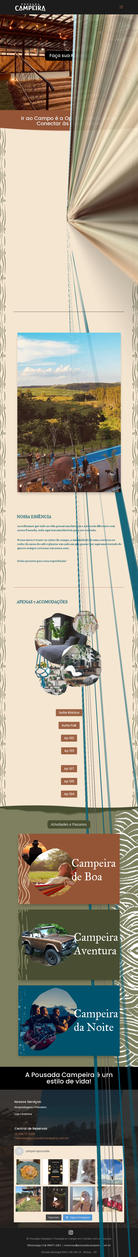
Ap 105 (69, 744)
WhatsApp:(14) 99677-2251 (44, 1245)
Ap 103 (69, 727)
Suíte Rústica (69, 707)
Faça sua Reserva (69, 65)
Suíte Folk (69, 714)
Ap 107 (69, 737)
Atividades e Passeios (69, 824)
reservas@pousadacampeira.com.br (42, 1138)
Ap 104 (69, 751)
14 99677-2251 (25, 1134)
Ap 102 (69, 720)
